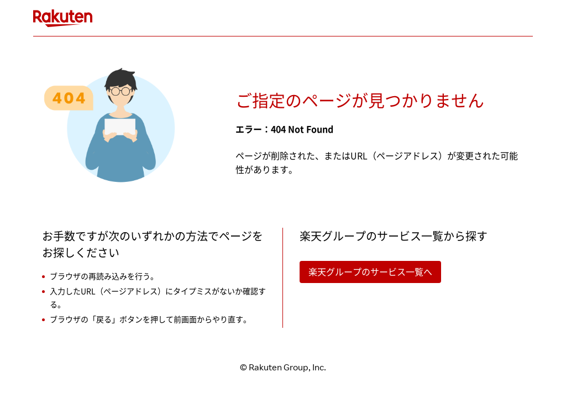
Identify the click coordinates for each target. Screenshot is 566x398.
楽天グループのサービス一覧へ (370, 272)
